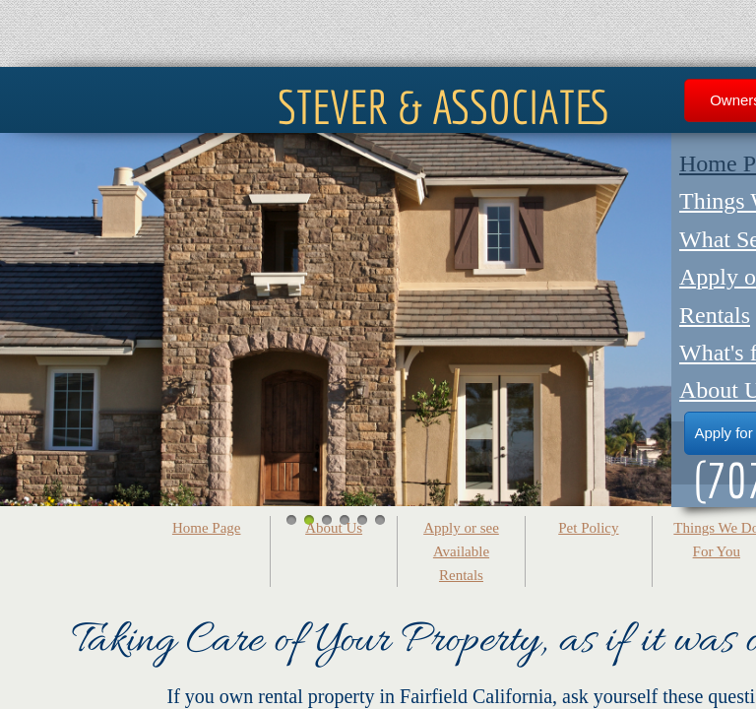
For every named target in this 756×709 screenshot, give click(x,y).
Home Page (206, 528)
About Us (333, 528)
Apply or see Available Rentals (461, 551)
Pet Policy (588, 528)
